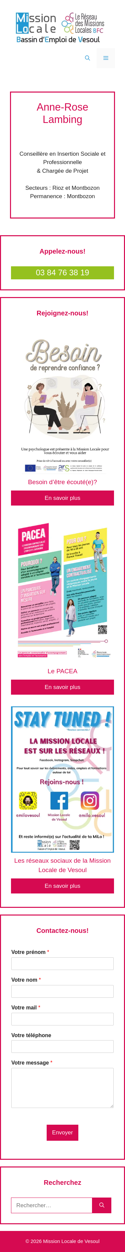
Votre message (31, 1063)
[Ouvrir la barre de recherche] (87, 58)
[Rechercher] (101, 1206)
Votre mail (25, 1007)
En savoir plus (62, 498)
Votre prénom (30, 952)
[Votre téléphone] (62, 1046)
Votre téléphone (31, 1035)
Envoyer (62, 1132)
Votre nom (26, 980)
